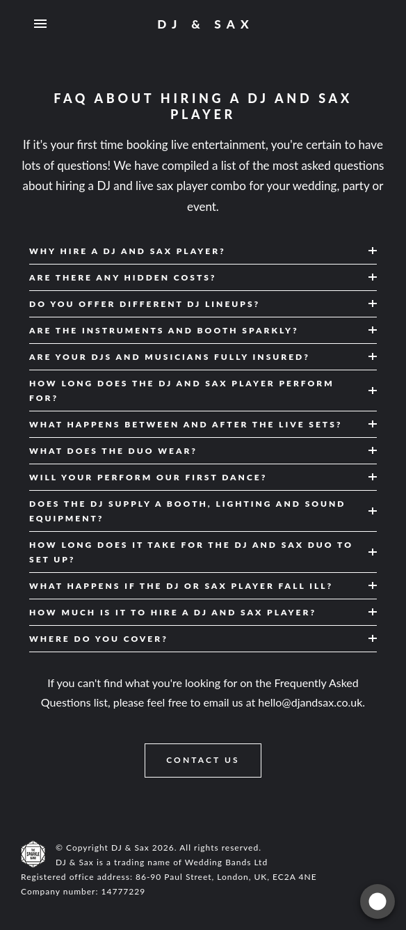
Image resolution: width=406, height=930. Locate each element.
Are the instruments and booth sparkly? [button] (164, 330)
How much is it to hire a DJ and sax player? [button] (172, 612)
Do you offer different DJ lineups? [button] (144, 304)
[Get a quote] (377, 901)
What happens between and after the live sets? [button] (185, 424)
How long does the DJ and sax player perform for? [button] (181, 390)
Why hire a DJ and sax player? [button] (127, 251)
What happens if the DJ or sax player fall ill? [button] (181, 586)
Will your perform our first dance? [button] (148, 477)
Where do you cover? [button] (98, 638)
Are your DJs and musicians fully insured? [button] (169, 357)
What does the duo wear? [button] (113, 451)
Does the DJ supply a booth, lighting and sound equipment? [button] (187, 510)
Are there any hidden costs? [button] (123, 277)
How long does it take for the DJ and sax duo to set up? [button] (191, 552)
